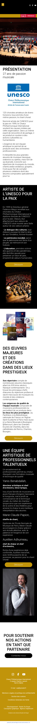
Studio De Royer (24, 707)
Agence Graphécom (26, 709)
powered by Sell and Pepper (12, 722)
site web (20, 722)
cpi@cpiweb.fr (21, 688)
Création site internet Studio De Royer (18, 713)
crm (29, 722)
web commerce (25, 722)
